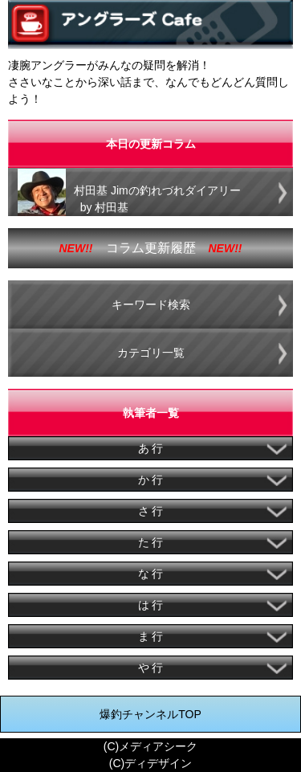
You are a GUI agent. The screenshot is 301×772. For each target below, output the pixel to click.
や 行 (151, 667)
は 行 (151, 604)
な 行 (151, 573)
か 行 (151, 479)
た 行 (151, 542)
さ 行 (151, 510)
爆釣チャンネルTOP (150, 714)
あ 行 (151, 448)
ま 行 (151, 636)
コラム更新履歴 (150, 248)
